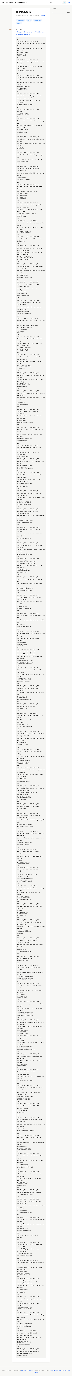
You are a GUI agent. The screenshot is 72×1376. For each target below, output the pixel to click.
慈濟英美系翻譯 (21, 20)
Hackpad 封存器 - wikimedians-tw (14, 2)
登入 (69, 2)
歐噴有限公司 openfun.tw (28, 1370)
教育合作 (29, 20)
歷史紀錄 (43, 15)
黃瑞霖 (68, 12)
